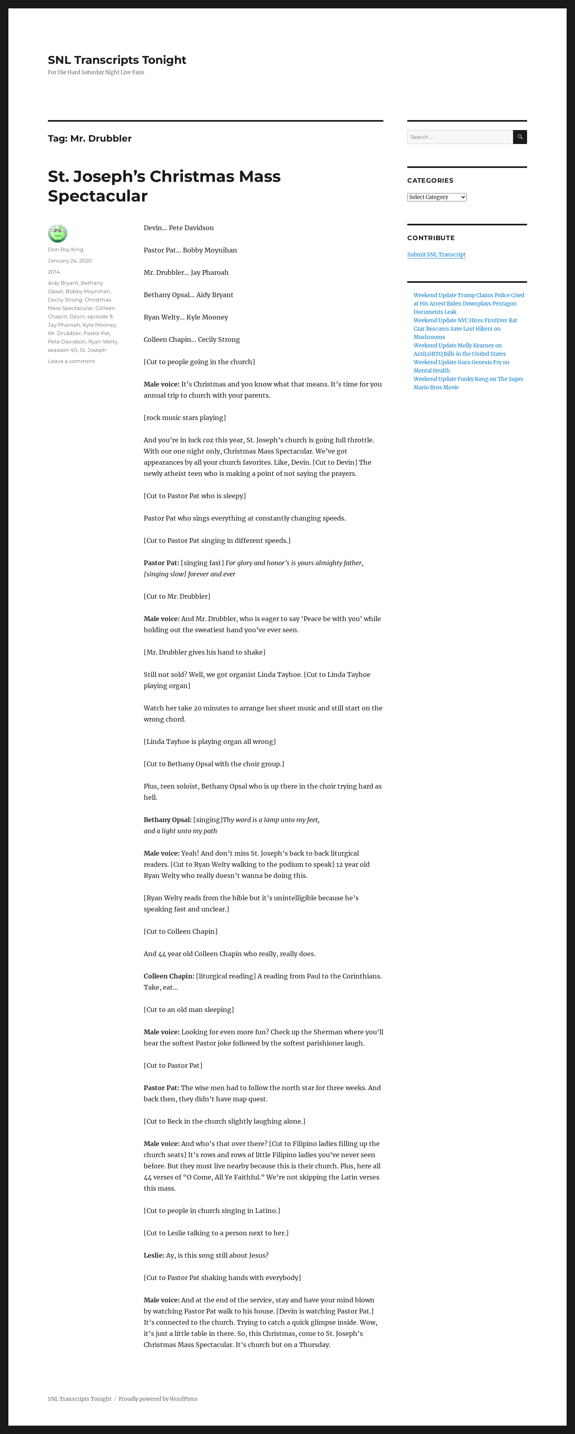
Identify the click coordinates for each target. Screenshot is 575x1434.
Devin (77, 316)
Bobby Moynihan (87, 291)
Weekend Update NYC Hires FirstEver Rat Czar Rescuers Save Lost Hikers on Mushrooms (465, 329)
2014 (54, 271)
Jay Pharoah (64, 325)
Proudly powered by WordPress (158, 1399)
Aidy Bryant (63, 283)
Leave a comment (71, 361)
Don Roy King (65, 249)
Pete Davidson (67, 341)
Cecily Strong (65, 299)
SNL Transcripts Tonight (117, 60)
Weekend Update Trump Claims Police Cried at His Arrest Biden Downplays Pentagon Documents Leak (469, 304)
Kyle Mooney (99, 325)
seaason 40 (62, 350)
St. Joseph (93, 350)
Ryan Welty (102, 341)
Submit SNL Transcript (436, 254)
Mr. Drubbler (64, 333)
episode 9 (100, 316)
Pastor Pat (96, 333)
